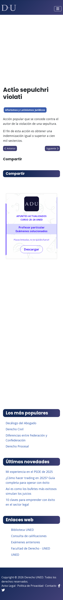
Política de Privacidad (30, 586)
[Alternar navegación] (57, 8)
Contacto (50, 586)
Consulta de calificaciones (29, 536)
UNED (15, 555)
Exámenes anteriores (25, 542)
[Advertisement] (31, 49)
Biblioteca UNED (22, 530)
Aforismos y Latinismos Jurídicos (25, 110)
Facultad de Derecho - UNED (30, 548)
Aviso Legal (8, 586)
